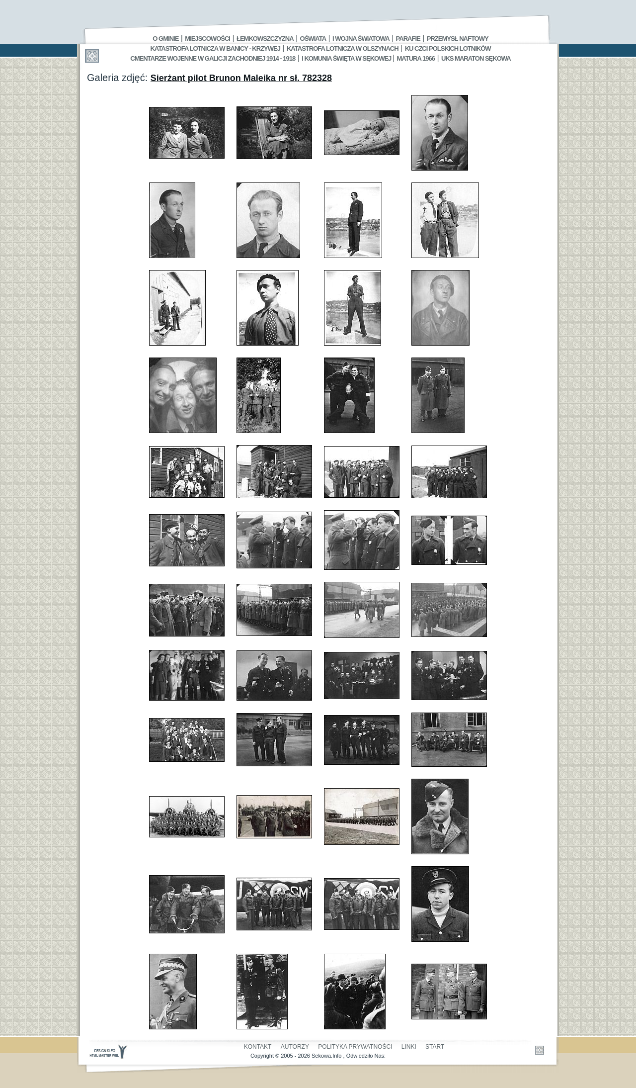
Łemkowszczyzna (265, 38)
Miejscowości (207, 38)
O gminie (165, 38)
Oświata (313, 38)
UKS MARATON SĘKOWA (476, 58)
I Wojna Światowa (360, 38)
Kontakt (258, 1046)
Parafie (408, 38)
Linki (408, 1046)
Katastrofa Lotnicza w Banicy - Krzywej (215, 48)
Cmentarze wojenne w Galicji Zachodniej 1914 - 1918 (212, 58)
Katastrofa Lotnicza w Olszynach (342, 48)
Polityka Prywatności (355, 1046)
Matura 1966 (416, 58)
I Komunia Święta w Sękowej (347, 58)
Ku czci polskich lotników (448, 48)
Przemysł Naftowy (457, 38)
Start (434, 1046)
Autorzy (295, 1046)
